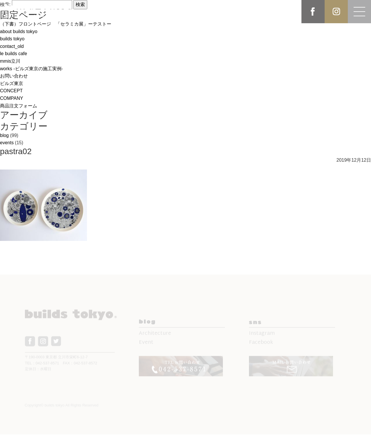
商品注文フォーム (18, 105)
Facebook (261, 345)
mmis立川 (10, 61)
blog (4, 135)
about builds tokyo (18, 31)
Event (146, 345)
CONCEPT (11, 90)
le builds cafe (13, 53)
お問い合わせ (14, 75)
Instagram (262, 336)
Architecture (155, 336)
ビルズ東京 (11, 83)
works (31, 68)
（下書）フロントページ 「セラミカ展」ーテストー (55, 23)
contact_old (12, 46)
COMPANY (11, 98)
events (7, 142)
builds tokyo (12, 38)
